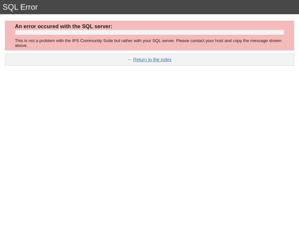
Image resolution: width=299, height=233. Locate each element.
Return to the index (152, 59)
